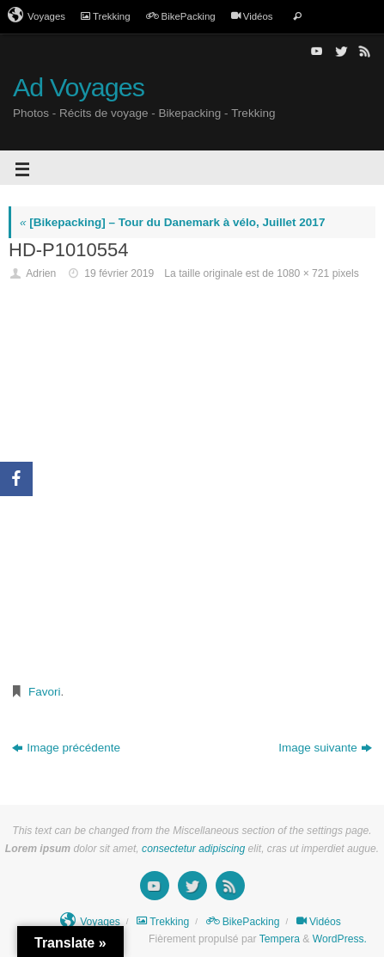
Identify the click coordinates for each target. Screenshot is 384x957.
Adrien (41, 273)
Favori (44, 691)
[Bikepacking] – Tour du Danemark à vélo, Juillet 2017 (172, 222)
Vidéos (252, 16)
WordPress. (340, 939)
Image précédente (66, 747)
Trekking (106, 16)
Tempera (279, 939)
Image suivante (325, 747)
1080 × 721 (303, 273)
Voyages (36, 15)
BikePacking (181, 16)
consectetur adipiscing (193, 849)
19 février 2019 (119, 273)
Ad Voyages (78, 87)
